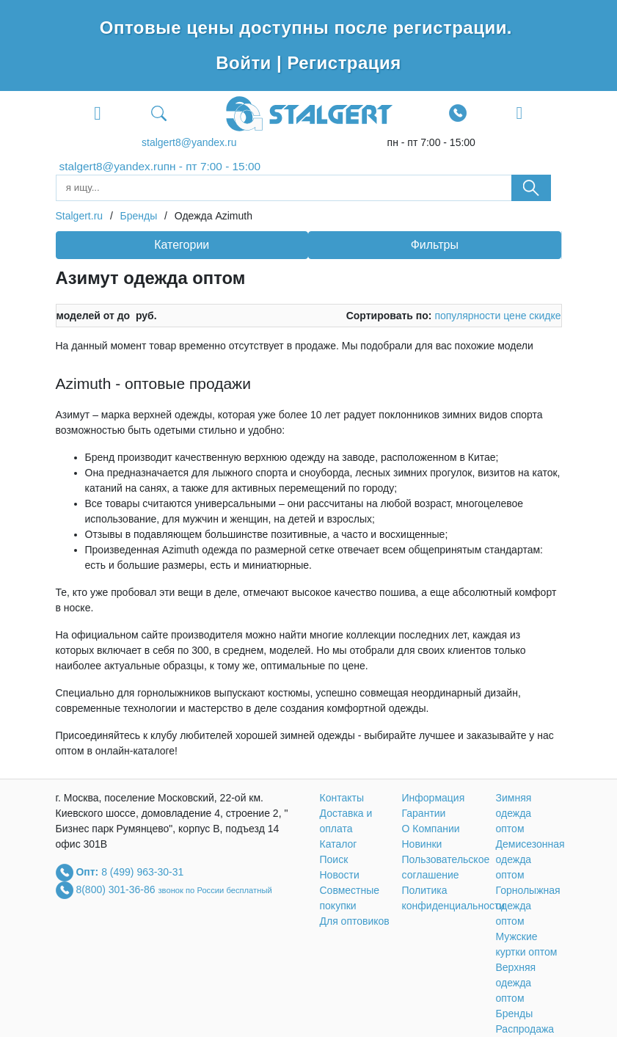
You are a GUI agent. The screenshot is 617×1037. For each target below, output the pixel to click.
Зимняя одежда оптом (514, 813)
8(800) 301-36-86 (117, 889)
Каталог (338, 844)
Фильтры (435, 245)
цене (514, 315)
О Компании (431, 828)
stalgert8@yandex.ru (189, 142)
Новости (339, 875)
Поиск (334, 859)
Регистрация (344, 63)
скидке (545, 315)
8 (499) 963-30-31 (142, 872)
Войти (246, 63)
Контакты (342, 798)
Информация (433, 798)
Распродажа (525, 1029)
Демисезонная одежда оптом (530, 859)
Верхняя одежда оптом (516, 982)
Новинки (422, 844)
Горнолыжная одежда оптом (528, 905)
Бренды (514, 1013)
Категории (181, 245)
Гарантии (424, 813)
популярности (467, 315)
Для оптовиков (355, 921)
